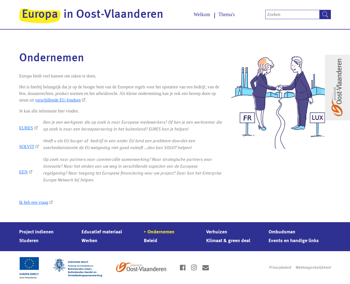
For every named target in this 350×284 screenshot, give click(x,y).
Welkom (202, 14)
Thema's (226, 14)
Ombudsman (282, 232)
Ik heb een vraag (33, 202)
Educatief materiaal (101, 232)
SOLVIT (26, 146)
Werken (89, 240)
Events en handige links (294, 240)
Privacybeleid (280, 267)
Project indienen (36, 232)
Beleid (150, 240)
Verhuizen (216, 232)
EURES (26, 128)
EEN (23, 172)
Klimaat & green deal (228, 240)
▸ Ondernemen (159, 232)
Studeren (29, 240)
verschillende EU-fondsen (58, 100)
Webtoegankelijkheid (313, 267)
